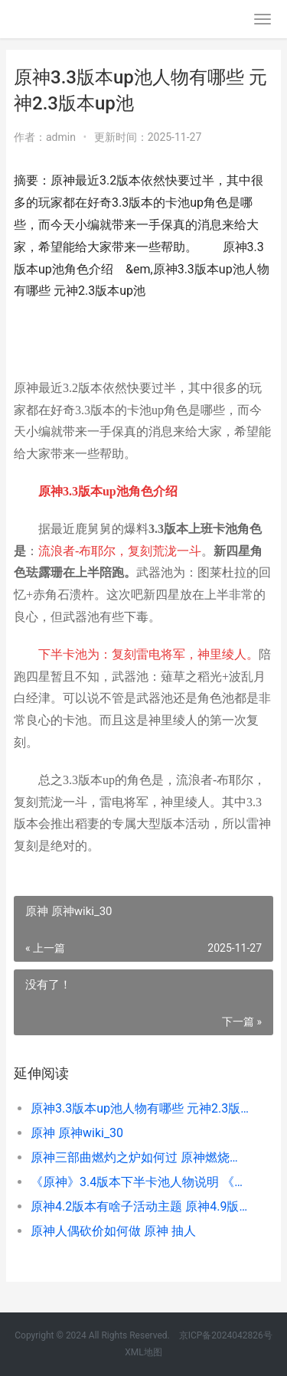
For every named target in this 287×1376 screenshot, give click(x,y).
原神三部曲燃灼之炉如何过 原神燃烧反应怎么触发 (140, 1157)
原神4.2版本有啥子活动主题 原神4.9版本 (140, 1206)
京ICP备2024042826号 (224, 1335)
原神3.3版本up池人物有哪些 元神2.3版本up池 (140, 1108)
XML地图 (143, 1352)
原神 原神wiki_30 (77, 1133)
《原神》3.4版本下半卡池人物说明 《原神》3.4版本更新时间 (140, 1182)
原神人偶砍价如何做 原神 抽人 (113, 1231)
